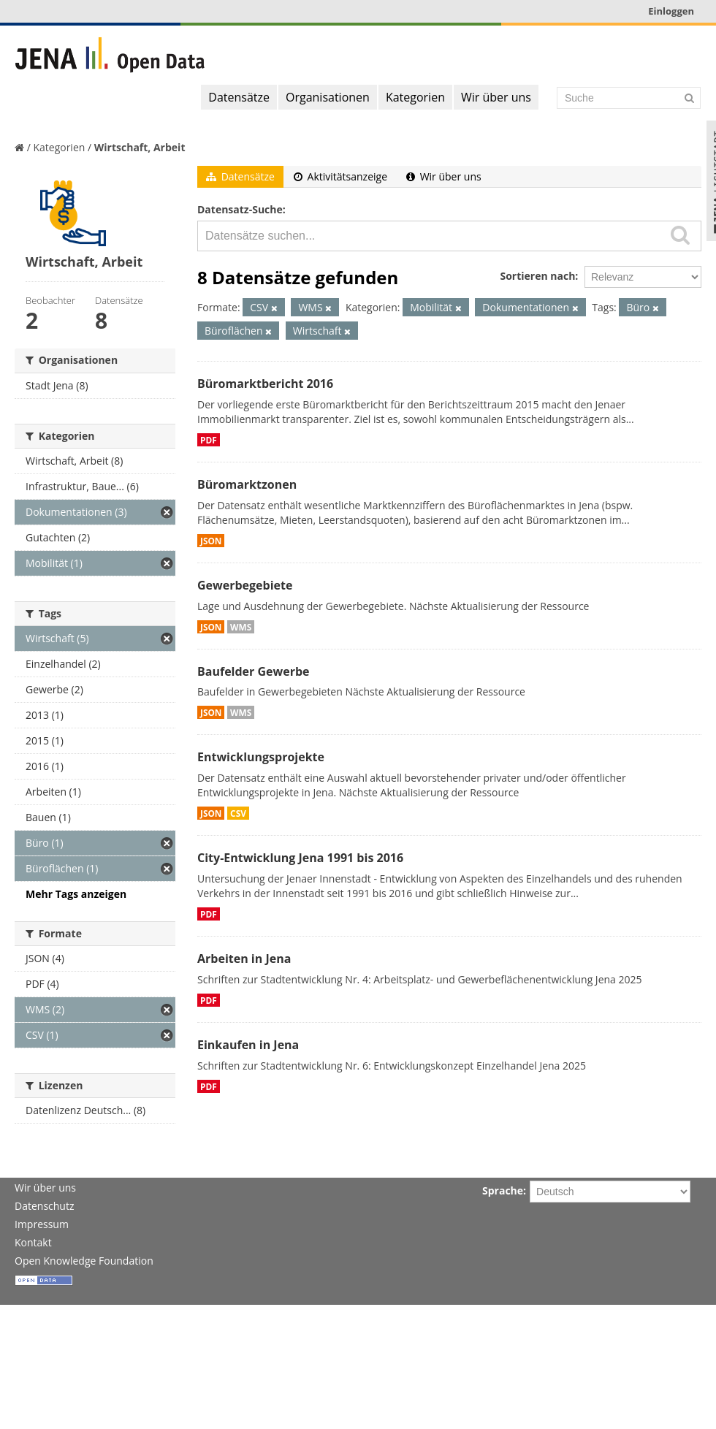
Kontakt (33, 1242)
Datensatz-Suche (240, 209)
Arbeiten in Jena (244, 958)
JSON (210, 540)
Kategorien (415, 97)
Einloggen (671, 11)
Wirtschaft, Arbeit (140, 147)
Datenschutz (44, 1206)
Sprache (502, 1190)
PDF (208, 440)
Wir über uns (496, 97)
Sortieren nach (537, 276)
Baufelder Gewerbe (253, 671)
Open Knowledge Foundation (84, 1261)
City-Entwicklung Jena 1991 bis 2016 (300, 858)
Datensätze (239, 97)
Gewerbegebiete (244, 585)
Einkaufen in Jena (248, 1045)
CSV (238, 813)
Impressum (42, 1224)
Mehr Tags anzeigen (76, 894)
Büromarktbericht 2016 (265, 384)
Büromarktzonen (247, 484)
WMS (240, 627)
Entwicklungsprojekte (260, 757)
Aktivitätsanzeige (340, 176)
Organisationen (328, 97)
